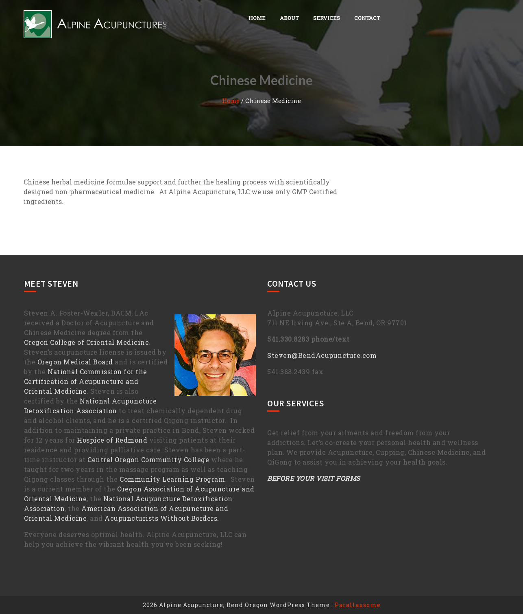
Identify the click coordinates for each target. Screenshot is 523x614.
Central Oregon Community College (148, 459)
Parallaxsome (358, 605)
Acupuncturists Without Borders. (162, 518)
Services (326, 18)
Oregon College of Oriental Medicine (86, 342)
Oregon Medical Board (75, 361)
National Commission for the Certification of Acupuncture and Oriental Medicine (85, 381)
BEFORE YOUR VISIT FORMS (313, 478)
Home (257, 18)
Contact (367, 18)
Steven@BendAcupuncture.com (322, 355)
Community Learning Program (172, 479)
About (289, 18)
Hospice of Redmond (112, 440)
